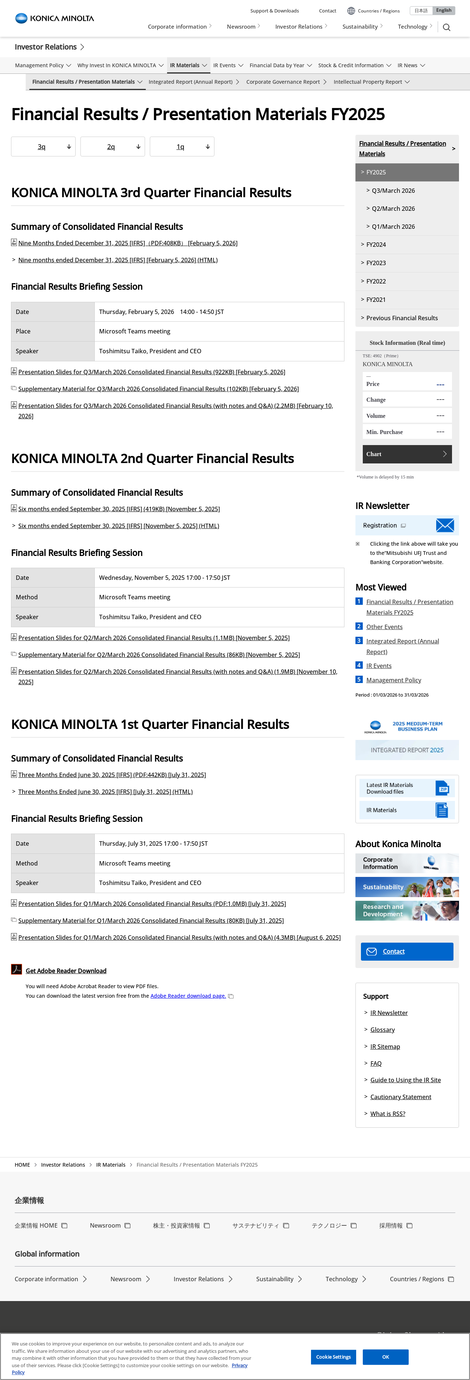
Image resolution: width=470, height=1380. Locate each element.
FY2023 (376, 263)
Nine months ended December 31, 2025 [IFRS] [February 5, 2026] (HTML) (118, 260)
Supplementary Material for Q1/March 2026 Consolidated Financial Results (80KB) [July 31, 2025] (151, 921)
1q (180, 146)
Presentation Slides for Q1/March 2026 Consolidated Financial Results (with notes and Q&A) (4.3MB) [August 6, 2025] (179, 937)
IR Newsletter (389, 1013)
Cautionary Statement (400, 1097)
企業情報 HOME (36, 1225)
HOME (22, 1164)
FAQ (376, 1063)
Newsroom (105, 1225)
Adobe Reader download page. (192, 995)
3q (42, 146)
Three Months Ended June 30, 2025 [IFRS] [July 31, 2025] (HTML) (105, 792)
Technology (342, 1279)
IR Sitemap (385, 1047)
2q (111, 146)
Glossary (382, 1030)
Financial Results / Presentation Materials (402, 149)
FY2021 (376, 300)
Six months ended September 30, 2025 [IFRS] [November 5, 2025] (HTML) (118, 526)
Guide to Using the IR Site (405, 1080)
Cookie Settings (333, 1358)
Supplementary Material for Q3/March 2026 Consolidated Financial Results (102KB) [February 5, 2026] (158, 389)
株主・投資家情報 (176, 1225)
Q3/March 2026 (393, 191)
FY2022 (376, 281)
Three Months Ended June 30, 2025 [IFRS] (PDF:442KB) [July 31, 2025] (112, 775)
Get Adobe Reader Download (66, 971)
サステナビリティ (255, 1225)
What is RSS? (387, 1114)
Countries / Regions (417, 1279)
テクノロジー (329, 1225)
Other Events (384, 627)
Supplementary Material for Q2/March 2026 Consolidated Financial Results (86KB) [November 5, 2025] (159, 655)
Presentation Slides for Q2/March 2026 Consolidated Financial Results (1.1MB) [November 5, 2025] (154, 638)
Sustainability (274, 1279)
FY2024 (376, 245)
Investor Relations (46, 47)
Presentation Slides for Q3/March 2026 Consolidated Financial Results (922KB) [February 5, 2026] (151, 372)
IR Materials (111, 1164)
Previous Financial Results (402, 318)
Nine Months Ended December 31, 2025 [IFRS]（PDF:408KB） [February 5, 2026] (128, 243)
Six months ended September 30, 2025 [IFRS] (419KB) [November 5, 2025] (119, 509)
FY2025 (376, 172)
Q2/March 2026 (393, 209)
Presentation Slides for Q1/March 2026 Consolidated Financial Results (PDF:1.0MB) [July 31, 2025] (152, 904)
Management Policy (393, 680)
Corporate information (46, 1279)
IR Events (379, 666)
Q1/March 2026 (393, 227)
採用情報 (391, 1225)
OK (385, 1358)
